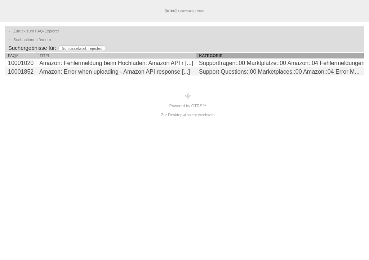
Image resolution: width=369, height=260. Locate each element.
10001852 (21, 72)
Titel (45, 55)
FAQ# (13, 55)
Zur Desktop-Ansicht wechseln (188, 115)
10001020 (21, 63)
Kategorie (211, 55)
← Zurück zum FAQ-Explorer (33, 31)
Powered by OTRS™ (187, 100)
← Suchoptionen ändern (29, 40)
